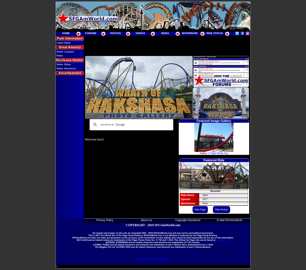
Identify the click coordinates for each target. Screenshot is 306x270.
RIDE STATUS (214, 33)
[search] (131, 124)
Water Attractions (66, 68)
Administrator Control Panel (153, 258)
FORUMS (90, 33)
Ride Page (200, 209)
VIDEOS (140, 33)
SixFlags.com (222, 240)
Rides (60, 55)
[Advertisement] (69, 146)
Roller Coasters (65, 51)
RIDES (165, 33)
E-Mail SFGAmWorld (229, 220)
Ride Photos (221, 209)
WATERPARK (190, 33)
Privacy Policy (104, 220)
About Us (146, 220)
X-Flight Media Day (218, 153)
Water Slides (64, 64)
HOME (66, 33)
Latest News (64, 42)
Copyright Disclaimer (187, 220)
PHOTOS (115, 33)
